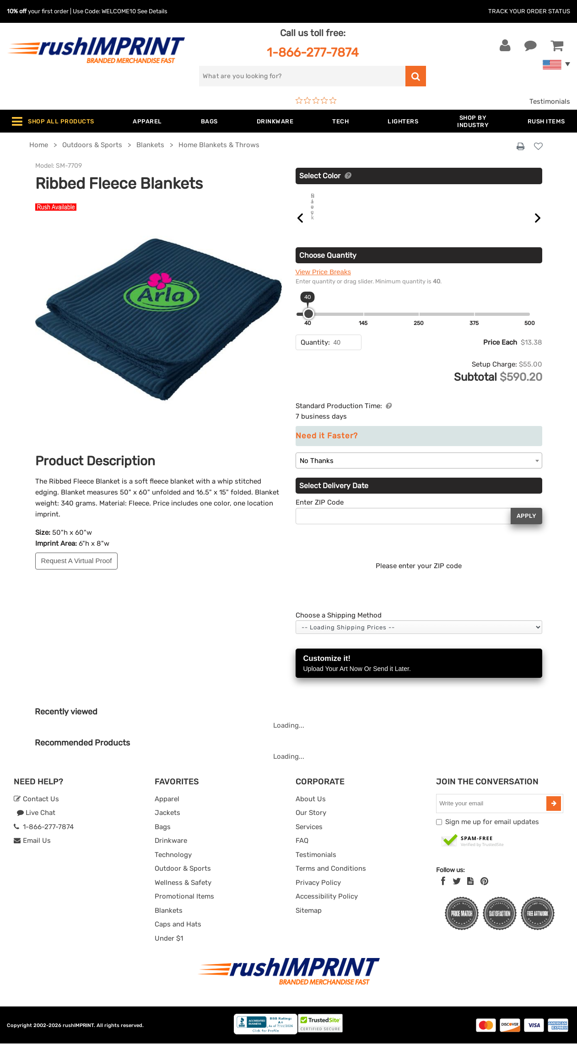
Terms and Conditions (331, 879)
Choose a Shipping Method (339, 626)
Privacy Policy (318, 893)
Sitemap (309, 921)
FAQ (302, 851)
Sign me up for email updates (492, 832)
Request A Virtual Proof (76, 560)
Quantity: (315, 353)
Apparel (167, 809)
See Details (152, 11)
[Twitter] (457, 891)
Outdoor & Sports (183, 879)
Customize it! (418, 674)
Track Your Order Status (529, 11)
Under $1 (169, 949)
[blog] (470, 891)
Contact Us (36, 809)
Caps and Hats (178, 935)
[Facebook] (443, 891)
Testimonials (549, 101)
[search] (302, 76)
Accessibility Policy (327, 907)
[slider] (308, 324)
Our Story (311, 823)
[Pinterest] (484, 891)
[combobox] (419, 471)
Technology (173, 865)
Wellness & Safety (183, 893)
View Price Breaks (323, 282)
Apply (526, 526)
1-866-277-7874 (313, 52)
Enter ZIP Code (320, 513)
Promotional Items (184, 907)
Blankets (169, 921)
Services (309, 837)
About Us (311, 809)
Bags (163, 837)
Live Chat (35, 823)
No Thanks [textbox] (317, 471)
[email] (492, 814)
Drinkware (171, 851)
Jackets (167, 823)
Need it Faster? (327, 446)
